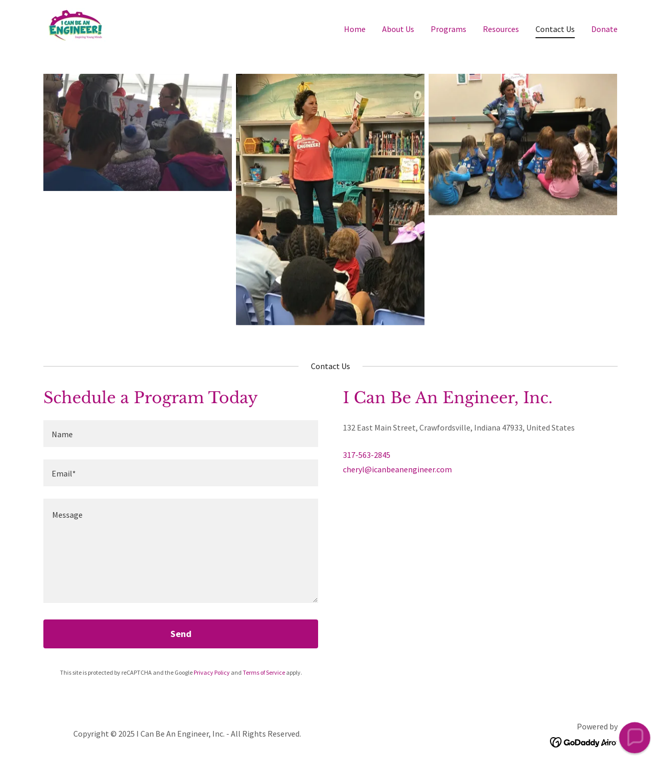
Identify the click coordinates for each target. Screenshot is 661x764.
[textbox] (180, 433)
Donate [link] (604, 29)
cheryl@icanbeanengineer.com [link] (397, 469)
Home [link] (355, 29)
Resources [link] (501, 29)
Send (181, 634)
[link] (75, 26)
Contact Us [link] (555, 29)
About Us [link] (398, 29)
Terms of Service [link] (264, 672)
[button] (634, 737)
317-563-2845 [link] (366, 455)
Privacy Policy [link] (212, 672)
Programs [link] (448, 29)
